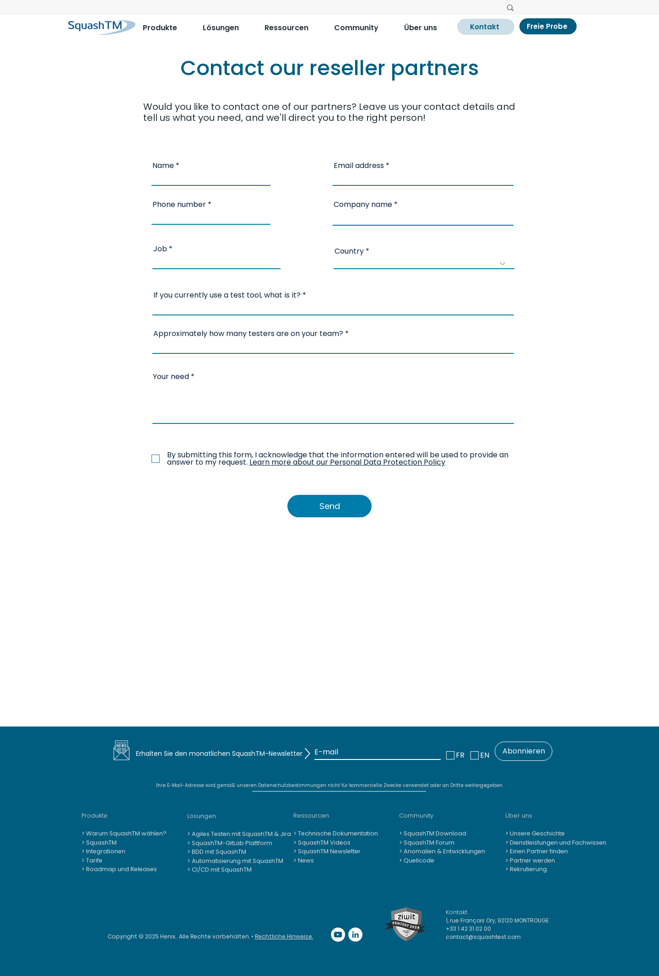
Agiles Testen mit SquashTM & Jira (240, 834)
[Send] (329, 506)
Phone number (179, 204)
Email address (359, 165)
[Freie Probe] (548, 26)
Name (163, 165)
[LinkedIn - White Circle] (355, 934)
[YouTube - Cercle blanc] (338, 934)
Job (160, 249)
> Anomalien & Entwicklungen (442, 851)
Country (349, 251)
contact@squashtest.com (483, 937)
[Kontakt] (485, 27)
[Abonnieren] (523, 751)
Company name (363, 204)
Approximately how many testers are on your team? (248, 333)
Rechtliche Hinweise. (284, 936)
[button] (166, 27)
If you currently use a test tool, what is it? (227, 295)
